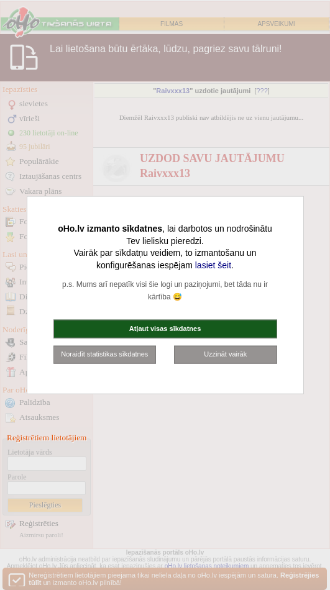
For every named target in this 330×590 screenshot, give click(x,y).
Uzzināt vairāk (225, 354)
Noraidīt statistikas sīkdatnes (104, 354)
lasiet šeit (213, 265)
